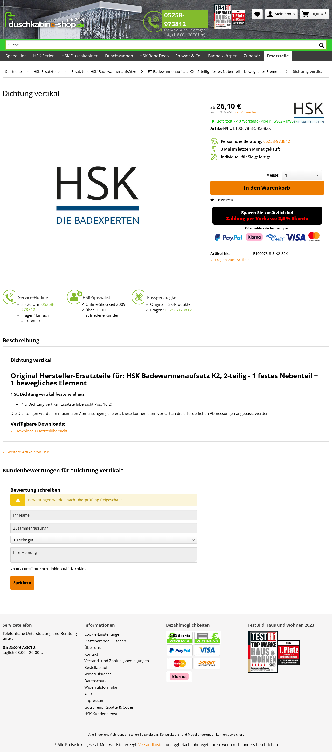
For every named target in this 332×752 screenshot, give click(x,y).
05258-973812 (175, 19)
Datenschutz (95, 680)
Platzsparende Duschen (105, 640)
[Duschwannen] (119, 56)
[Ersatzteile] (278, 56)
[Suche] (166, 45)
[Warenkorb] (314, 14)
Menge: (272, 175)
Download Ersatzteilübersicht (39, 430)
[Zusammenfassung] (103, 528)
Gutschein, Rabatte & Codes (109, 707)
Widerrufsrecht (97, 673)
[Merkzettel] (257, 14)
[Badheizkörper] (222, 56)
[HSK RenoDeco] (154, 56)
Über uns (92, 647)
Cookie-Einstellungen (103, 634)
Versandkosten (151, 744)
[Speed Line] (16, 56)
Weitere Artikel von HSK (26, 452)
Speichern (22, 582)
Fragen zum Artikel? (229, 259)
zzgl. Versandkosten (247, 112)
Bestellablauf (95, 667)
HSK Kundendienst (100, 713)
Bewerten (221, 200)
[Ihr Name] (103, 515)
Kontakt (91, 654)
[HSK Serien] (44, 56)
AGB (88, 693)
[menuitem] (257, 14)
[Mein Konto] (281, 14)
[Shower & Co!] (188, 56)
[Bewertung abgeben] (103, 540)
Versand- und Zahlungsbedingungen (116, 660)
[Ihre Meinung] (103, 555)
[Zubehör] (252, 56)
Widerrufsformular (101, 687)
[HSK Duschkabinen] (80, 56)
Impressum (94, 700)
